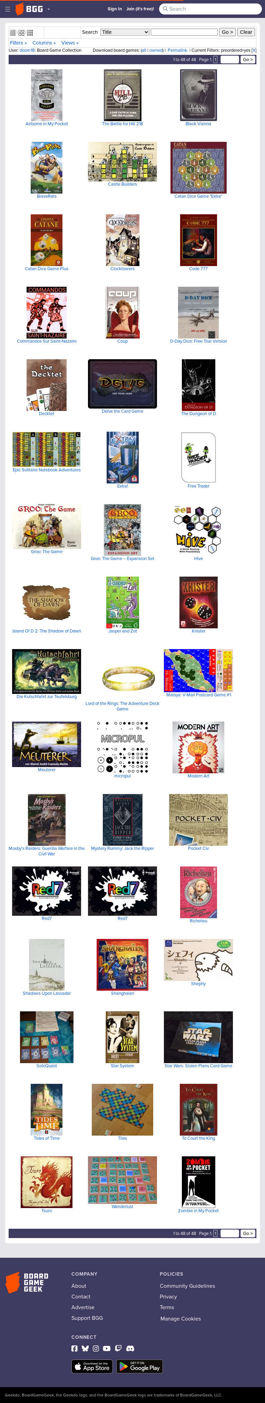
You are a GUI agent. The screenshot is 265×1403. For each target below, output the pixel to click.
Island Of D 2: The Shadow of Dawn (46, 631)
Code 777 (198, 268)
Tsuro (46, 1210)
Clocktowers (122, 268)
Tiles (122, 1138)
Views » (70, 43)
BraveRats (47, 196)
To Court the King (198, 1138)
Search (90, 32)
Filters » (18, 43)
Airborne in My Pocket (47, 123)
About (78, 1286)
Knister (198, 631)
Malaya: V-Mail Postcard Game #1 (198, 694)
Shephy (198, 983)
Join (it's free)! (140, 9)
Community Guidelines (187, 1286)
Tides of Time (47, 1138)
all (144, 50)
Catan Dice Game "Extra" (198, 196)
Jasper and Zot (122, 631)
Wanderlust (122, 1206)
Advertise (83, 1307)
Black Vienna (198, 123)
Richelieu (198, 921)
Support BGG (87, 1318)
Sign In (115, 9)
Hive (198, 558)
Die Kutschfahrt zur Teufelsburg (47, 696)
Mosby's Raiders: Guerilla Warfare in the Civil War (47, 851)
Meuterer (47, 769)
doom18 (27, 50)
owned (156, 50)
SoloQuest (47, 1065)
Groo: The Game (46, 551)
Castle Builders (122, 184)
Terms (167, 1307)
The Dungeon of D (198, 413)
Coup (122, 341)
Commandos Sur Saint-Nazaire (47, 341)
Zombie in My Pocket (198, 1210)
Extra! (122, 486)
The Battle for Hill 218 (122, 123)
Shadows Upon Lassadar (47, 993)
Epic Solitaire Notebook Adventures (47, 470)
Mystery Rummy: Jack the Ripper (122, 848)
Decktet (46, 413)
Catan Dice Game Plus (46, 268)
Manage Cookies (180, 1319)
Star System (122, 1065)
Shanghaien (122, 993)
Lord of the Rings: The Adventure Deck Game (122, 706)
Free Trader (198, 486)
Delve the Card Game (122, 411)
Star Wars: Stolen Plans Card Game (198, 1065)
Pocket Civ (198, 848)
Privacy (168, 1297)
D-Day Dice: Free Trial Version (198, 341)
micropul (122, 776)
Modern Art (198, 776)
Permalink (177, 50)
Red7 (47, 918)
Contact (80, 1297)
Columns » (44, 43)
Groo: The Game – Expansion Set (122, 558)
